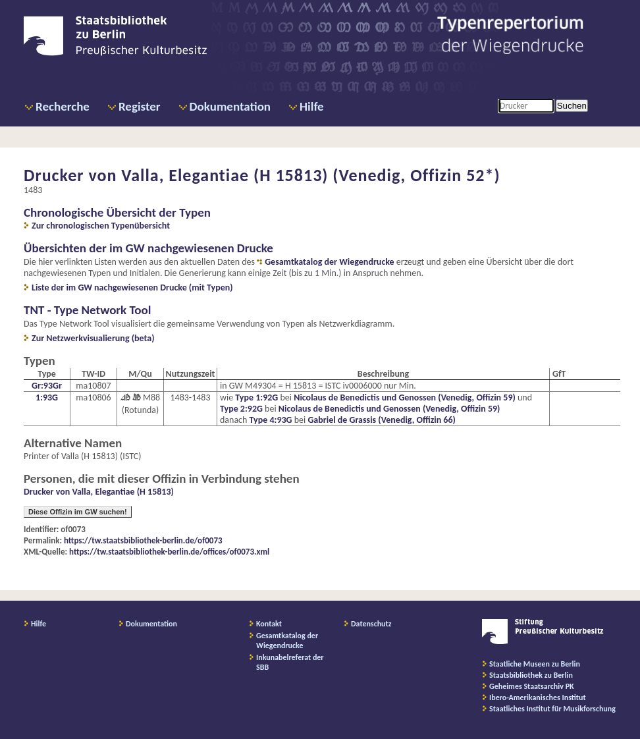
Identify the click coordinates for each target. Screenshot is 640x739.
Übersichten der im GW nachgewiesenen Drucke (148, 248)
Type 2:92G (241, 408)
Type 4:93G (271, 419)
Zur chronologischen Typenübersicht (101, 225)
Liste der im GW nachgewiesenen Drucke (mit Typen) (132, 287)
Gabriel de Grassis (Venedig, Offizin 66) (381, 419)
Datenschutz (371, 623)
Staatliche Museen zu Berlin (534, 664)
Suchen (572, 106)
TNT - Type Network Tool (87, 309)
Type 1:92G (256, 397)
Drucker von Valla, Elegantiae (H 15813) (99, 491)
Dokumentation (230, 106)
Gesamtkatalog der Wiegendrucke (329, 261)
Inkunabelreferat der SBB (290, 662)
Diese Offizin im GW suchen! (77, 512)
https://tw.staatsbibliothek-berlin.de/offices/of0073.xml (169, 552)
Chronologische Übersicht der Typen (117, 212)
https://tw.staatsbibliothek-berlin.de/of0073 (143, 540)
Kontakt (269, 623)
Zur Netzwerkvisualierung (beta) (93, 338)
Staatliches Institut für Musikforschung (552, 708)
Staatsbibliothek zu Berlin (531, 675)
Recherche (63, 106)
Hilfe (312, 106)
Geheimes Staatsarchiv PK (531, 686)
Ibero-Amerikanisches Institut (537, 697)
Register (140, 106)
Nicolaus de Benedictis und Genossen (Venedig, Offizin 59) (405, 397)
